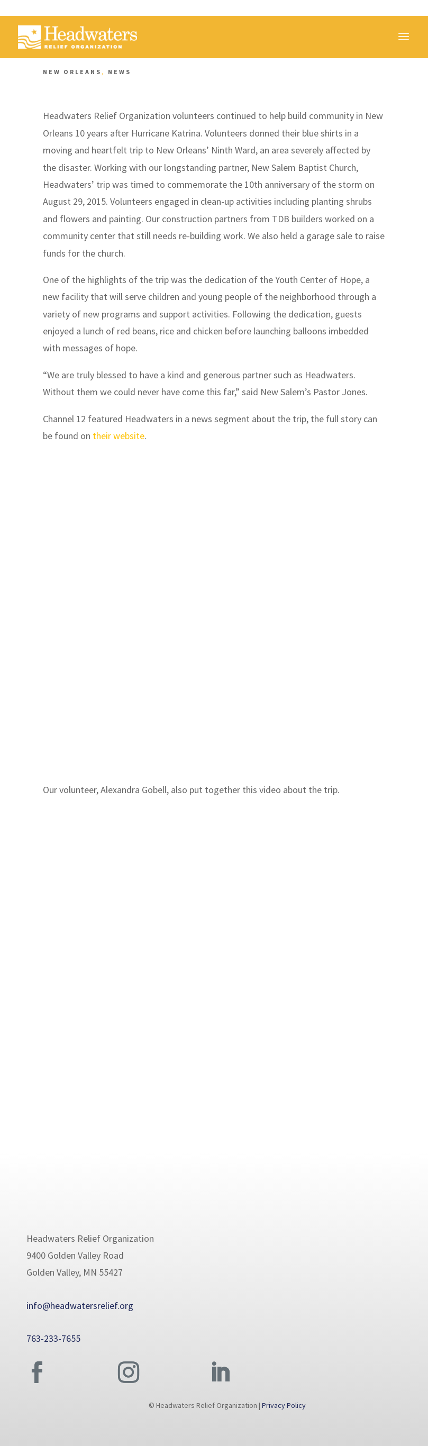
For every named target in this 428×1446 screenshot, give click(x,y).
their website (118, 436)
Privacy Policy (284, 1405)
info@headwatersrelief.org (79, 1305)
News (119, 72)
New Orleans (72, 72)
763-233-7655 (53, 1338)
